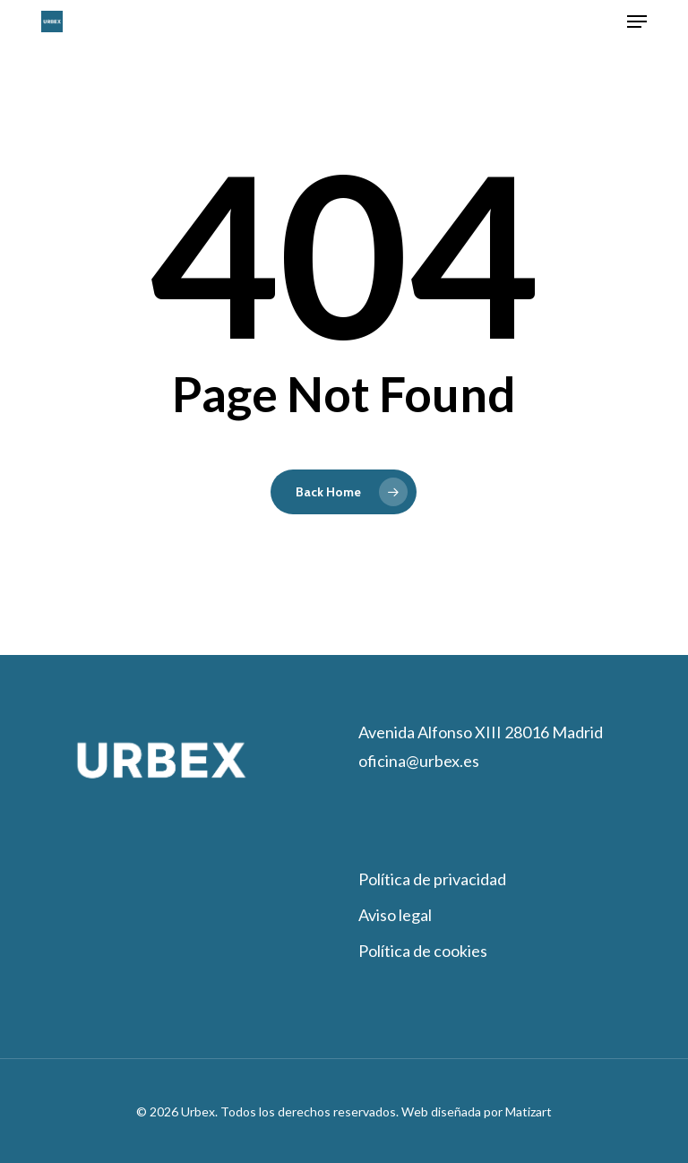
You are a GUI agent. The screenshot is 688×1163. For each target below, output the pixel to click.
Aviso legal (395, 915)
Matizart (527, 1111)
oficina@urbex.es (418, 761)
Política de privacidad (432, 879)
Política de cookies (422, 951)
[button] (637, 21)
